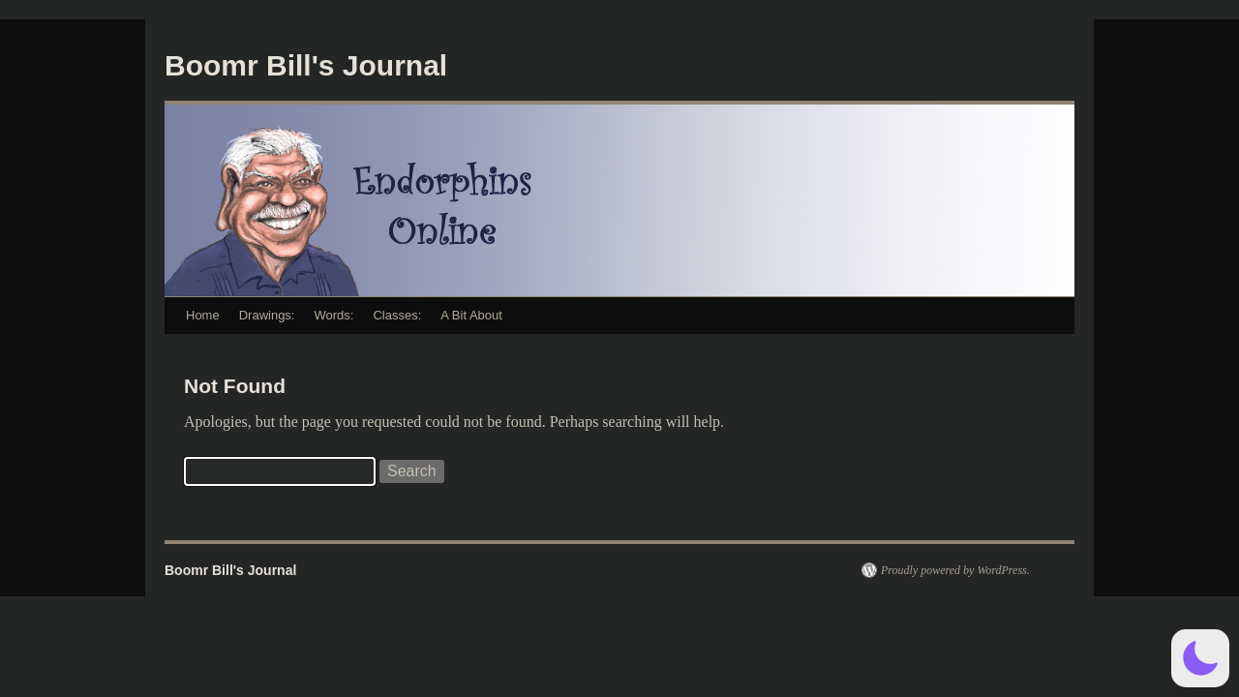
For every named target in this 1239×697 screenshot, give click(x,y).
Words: (333, 315)
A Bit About (471, 315)
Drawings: (267, 315)
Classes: (397, 315)
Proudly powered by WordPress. (955, 570)
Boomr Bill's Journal (306, 65)
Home (203, 315)
